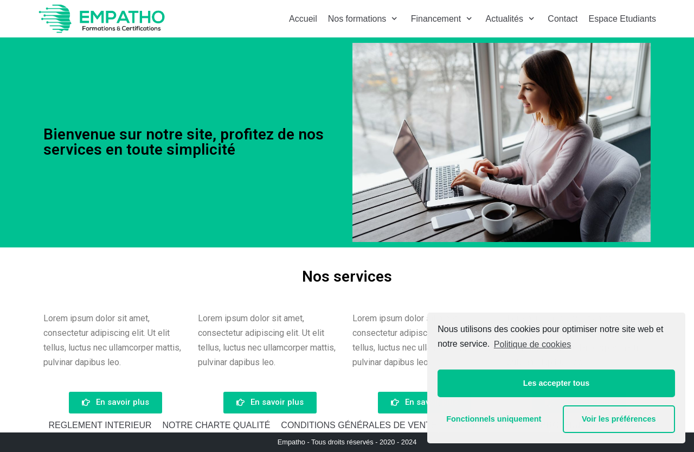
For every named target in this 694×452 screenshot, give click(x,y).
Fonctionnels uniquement (493, 419)
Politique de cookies (532, 344)
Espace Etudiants (622, 18)
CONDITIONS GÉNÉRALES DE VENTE (358, 425)
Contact (562, 18)
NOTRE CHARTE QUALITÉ (216, 425)
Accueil (303, 18)
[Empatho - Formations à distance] (101, 18)
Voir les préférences (619, 419)
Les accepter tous (556, 383)
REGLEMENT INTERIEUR (100, 425)
